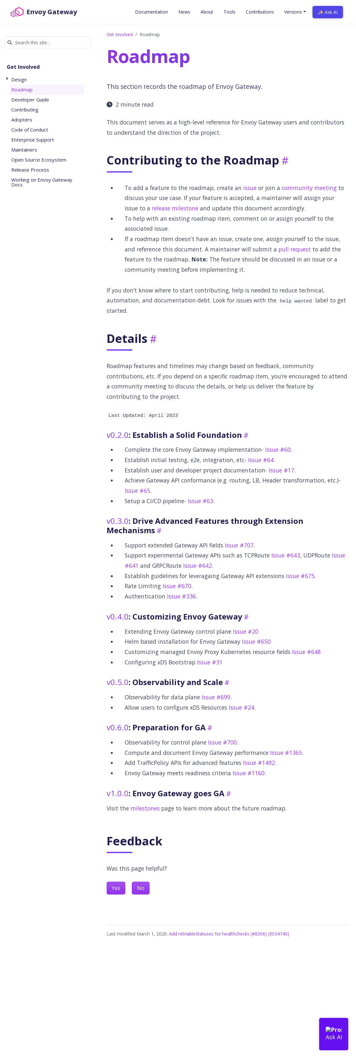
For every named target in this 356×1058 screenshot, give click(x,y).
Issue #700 (222, 742)
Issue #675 (300, 576)
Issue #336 (181, 596)
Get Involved (120, 34)
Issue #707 (239, 545)
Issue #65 (137, 490)
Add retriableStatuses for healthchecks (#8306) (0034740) (229, 934)
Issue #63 (200, 501)
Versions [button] (293, 12)
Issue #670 (176, 586)
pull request (294, 249)
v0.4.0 (118, 616)
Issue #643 (285, 555)
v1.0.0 (118, 793)
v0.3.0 (118, 520)
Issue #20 (245, 631)
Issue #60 (278, 449)
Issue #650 (256, 641)
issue (250, 188)
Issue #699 (216, 697)
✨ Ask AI (328, 12)
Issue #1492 (259, 763)
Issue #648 (306, 652)
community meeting (309, 188)
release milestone (175, 208)
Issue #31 (210, 662)
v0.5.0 (118, 682)
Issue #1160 (249, 773)
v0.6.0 (118, 727)
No (140, 888)
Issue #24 (241, 707)
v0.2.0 (118, 434)
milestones (145, 808)
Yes (116, 888)
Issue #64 (261, 460)
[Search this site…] (47, 42)
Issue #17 (281, 470)
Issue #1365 (286, 752)
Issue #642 (197, 565)
